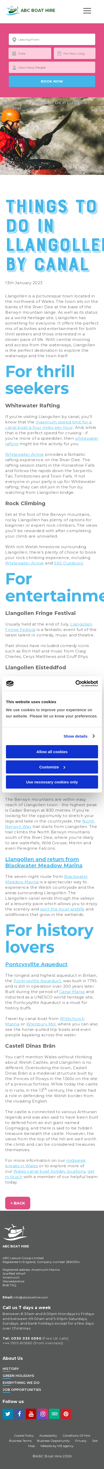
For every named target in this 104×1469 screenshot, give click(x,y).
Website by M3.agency (57, 1446)
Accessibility (48, 1435)
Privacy (81, 1441)
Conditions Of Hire (76, 1435)
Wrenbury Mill (41, 1024)
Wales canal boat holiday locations (49, 1171)
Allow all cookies (52, 752)
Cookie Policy (24, 1435)
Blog (25, 102)
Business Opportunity (53, 1441)
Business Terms (20, 1441)
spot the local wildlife (62, 909)
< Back (17, 1203)
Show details (76, 736)
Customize (52, 767)
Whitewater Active (24, 454)
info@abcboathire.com (25, 1297)
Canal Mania (72, 991)
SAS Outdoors (68, 563)
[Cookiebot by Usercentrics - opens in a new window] (75, 683)
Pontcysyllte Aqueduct (36, 964)
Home (9, 102)
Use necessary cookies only (52, 782)
